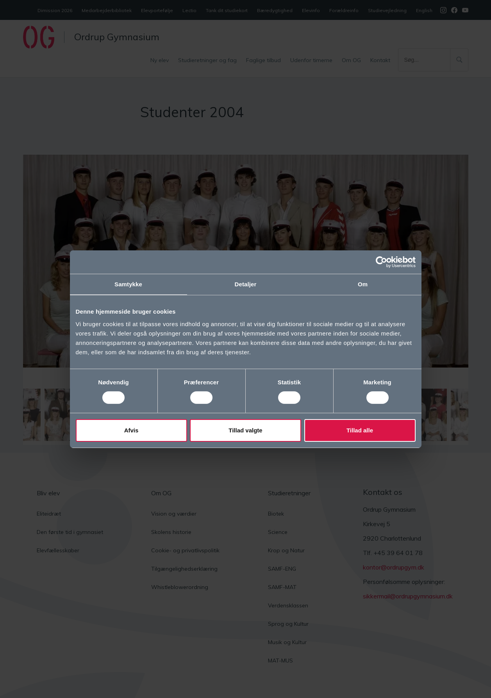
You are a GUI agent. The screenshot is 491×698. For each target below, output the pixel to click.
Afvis (131, 430)
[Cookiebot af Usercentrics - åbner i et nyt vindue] (381, 262)
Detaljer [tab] (246, 283)
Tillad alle (359, 430)
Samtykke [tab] (128, 283)
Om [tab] (363, 283)
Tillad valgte (245, 430)
